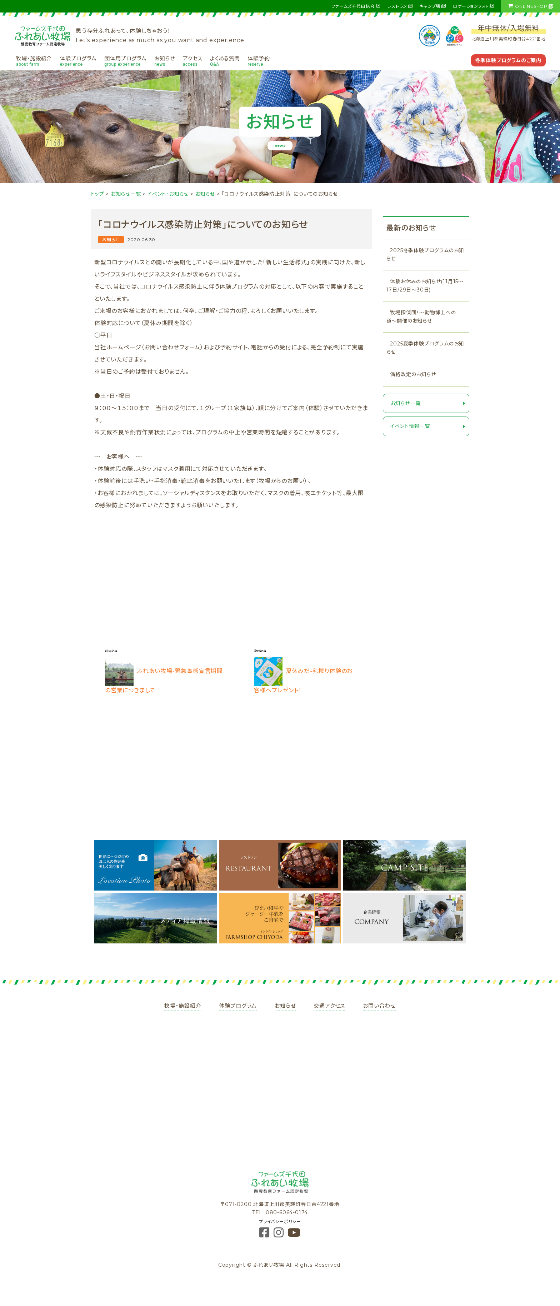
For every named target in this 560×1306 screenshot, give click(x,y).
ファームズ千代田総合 (353, 6)
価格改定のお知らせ (413, 374)
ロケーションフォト (471, 6)
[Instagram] (279, 1234)
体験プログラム (78, 61)
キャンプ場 (430, 6)
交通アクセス (329, 1005)
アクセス (192, 61)
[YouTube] (294, 1234)
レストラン (397, 6)
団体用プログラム (125, 61)
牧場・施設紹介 (34, 61)
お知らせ (164, 61)
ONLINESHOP (528, 6)
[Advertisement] (231, 583)
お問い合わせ (379, 1005)
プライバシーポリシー (280, 1221)
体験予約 (259, 61)
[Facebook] (265, 1234)
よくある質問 (225, 61)
